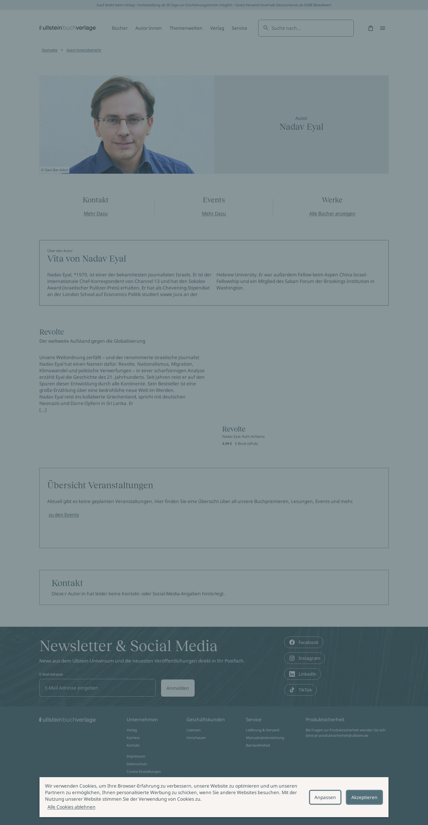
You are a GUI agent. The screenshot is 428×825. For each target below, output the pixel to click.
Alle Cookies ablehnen (71, 807)
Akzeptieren (364, 797)
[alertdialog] (214, 797)
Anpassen (325, 797)
